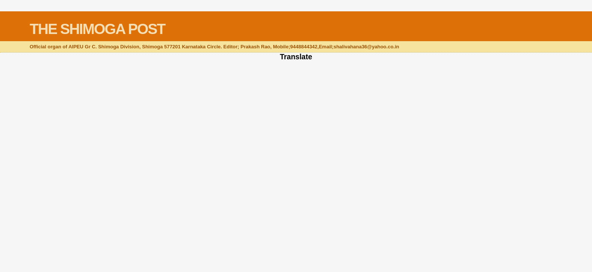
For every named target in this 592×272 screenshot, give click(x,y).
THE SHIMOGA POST (97, 29)
